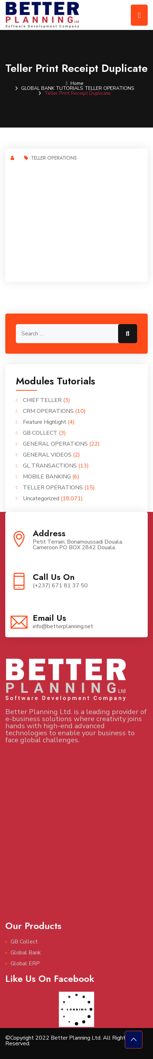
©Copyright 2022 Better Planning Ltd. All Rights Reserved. (66, 1040)
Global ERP (25, 963)
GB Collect (24, 942)
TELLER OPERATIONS (109, 88)
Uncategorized (41, 498)
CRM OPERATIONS (48, 411)
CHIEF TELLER (42, 400)
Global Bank (26, 952)
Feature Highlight (44, 422)
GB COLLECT (40, 433)
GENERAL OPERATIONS (55, 444)
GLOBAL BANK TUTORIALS (52, 88)
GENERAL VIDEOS (47, 455)
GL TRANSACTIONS (50, 466)
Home (75, 83)
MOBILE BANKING (47, 477)
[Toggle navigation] (139, 15)
